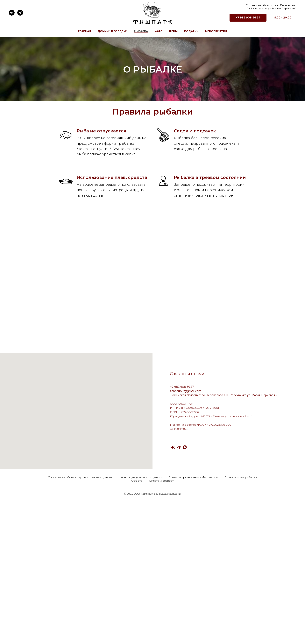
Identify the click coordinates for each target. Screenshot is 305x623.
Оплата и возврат (161, 595)
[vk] (12, 13)
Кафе (158, 31)
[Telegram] (178, 561)
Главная (84, 31)
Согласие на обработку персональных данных (81, 591)
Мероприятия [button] (216, 31)
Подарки (191, 31)
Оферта (136, 595)
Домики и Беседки (112, 31)
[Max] (184, 561)
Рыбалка (141, 31)
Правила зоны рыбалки (240, 591)
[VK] (172, 561)
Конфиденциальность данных (141, 591)
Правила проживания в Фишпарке (193, 591)
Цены (173, 31)
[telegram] (20, 13)
